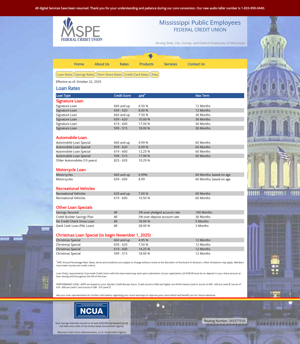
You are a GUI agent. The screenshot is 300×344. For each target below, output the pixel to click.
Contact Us (196, 64)
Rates (124, 64)
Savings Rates (84, 74)
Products (146, 64)
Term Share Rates (109, 74)
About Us (102, 64)
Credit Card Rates (136, 74)
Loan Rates (64, 74)
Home (79, 64)
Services (170, 64)
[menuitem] (82, 64)
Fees (155, 74)
